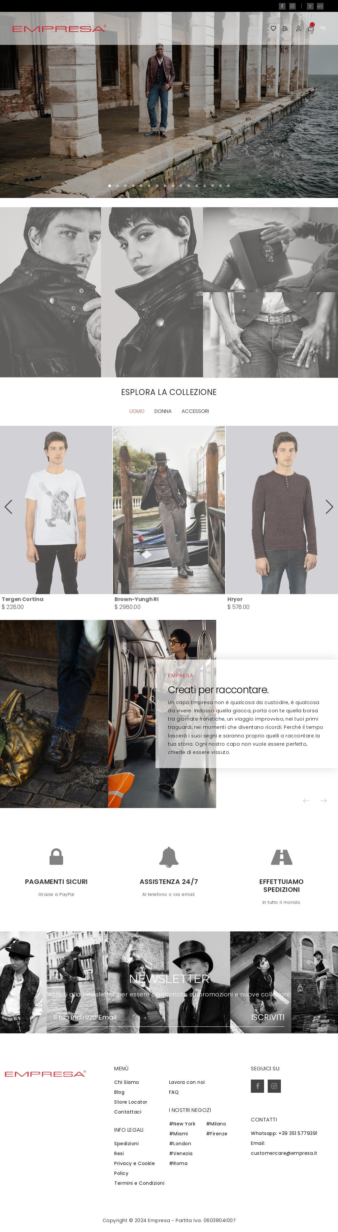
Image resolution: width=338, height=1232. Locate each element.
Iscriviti (268, 1018)
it (310, 6)
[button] (313, 99)
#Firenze (217, 1134)
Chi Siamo (126, 1082)
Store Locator (131, 1102)
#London (180, 1144)
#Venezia (181, 1154)
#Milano (216, 1124)
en (320, 6)
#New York (182, 1124)
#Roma (178, 1164)
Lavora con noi (187, 1082)
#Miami (178, 1134)
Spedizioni (126, 1144)
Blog (119, 1092)
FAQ (174, 1092)
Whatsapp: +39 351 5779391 (284, 1134)
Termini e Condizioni (139, 1184)
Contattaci (127, 1112)
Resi (119, 1154)
